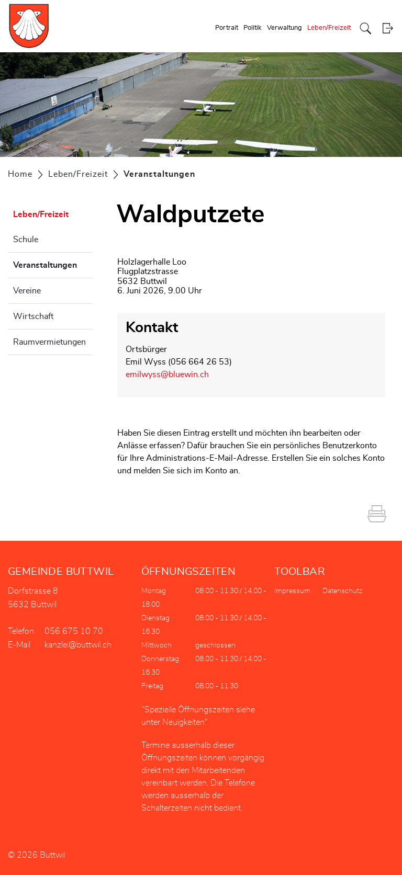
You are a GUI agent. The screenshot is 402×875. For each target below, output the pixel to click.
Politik (252, 28)
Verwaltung (284, 28)
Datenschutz (342, 591)
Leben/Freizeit (329, 28)
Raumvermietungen (49, 342)
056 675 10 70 (73, 631)
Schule (25, 239)
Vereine (27, 291)
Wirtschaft (33, 316)
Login (387, 28)
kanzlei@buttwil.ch (77, 645)
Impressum (292, 591)
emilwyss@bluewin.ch (167, 374)
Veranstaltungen (53, 263)
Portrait (226, 28)
